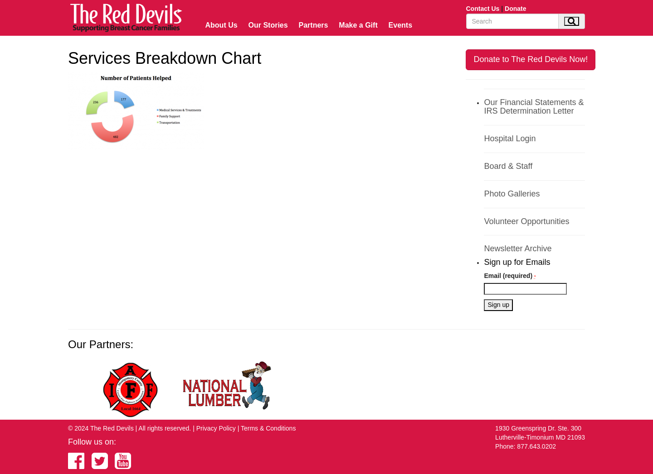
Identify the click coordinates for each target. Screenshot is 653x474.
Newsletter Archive (517, 248)
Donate (515, 8)
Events (400, 25)
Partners (313, 25)
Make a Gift (358, 25)
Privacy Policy (216, 428)
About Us (221, 25)
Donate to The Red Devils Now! (530, 59)
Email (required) (510, 275)
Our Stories (268, 25)
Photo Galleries (512, 193)
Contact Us (483, 8)
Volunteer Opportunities (526, 221)
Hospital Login (510, 138)
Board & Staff (508, 166)
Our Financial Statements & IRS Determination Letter (534, 107)
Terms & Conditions (268, 428)
